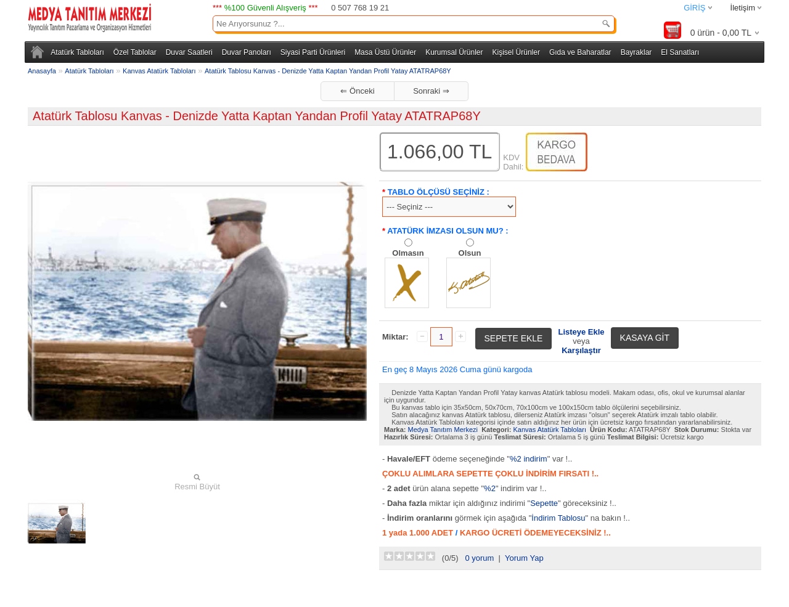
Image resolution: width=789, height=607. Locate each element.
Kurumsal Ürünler (454, 52)
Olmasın (407, 253)
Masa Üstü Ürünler (385, 52)
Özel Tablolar (135, 52)
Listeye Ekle (581, 331)
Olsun (470, 253)
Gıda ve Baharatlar (580, 52)
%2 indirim (528, 458)
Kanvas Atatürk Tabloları (159, 71)
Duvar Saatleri (189, 52)
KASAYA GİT (644, 338)
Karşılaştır (581, 350)
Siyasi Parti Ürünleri (312, 52)
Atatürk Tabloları (77, 52)
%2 (490, 488)
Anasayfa (42, 71)
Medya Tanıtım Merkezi (443, 429)
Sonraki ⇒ (431, 91)
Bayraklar (636, 52)
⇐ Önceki (357, 91)
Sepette (544, 503)
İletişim (742, 7)
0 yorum (479, 558)
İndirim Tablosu (558, 518)
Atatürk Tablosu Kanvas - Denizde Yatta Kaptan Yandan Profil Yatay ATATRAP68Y (328, 71)
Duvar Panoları (246, 52)
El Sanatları (680, 52)
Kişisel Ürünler (516, 52)
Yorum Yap (524, 558)
